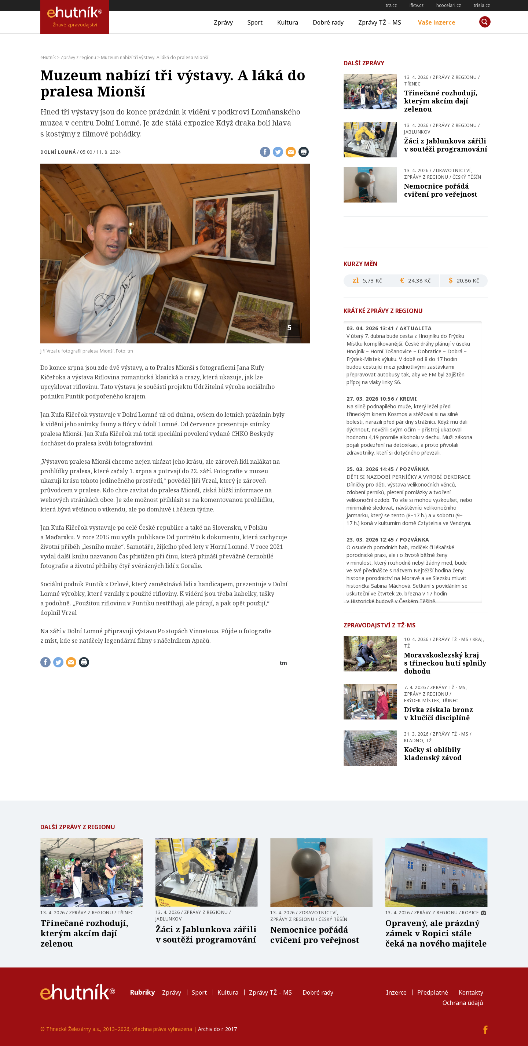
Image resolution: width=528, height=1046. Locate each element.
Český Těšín (466, 177)
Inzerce (396, 992)
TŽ (407, 646)
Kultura (287, 22)
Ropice (470, 913)
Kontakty (471, 992)
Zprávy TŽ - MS (450, 639)
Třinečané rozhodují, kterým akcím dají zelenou (440, 100)
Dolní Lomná (58, 152)
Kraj (478, 639)
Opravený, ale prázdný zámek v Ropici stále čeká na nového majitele (436, 933)
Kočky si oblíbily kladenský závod (433, 753)
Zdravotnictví (452, 170)
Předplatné (432, 992)
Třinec (412, 84)
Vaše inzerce (436, 22)
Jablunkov (417, 132)
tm (283, 662)
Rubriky (142, 992)
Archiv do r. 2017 (217, 1028)
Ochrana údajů (463, 1003)
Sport (255, 22)
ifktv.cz (416, 5)
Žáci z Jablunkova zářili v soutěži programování (445, 144)
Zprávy (223, 22)
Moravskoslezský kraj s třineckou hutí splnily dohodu (445, 662)
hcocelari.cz (448, 5)
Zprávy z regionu (455, 77)
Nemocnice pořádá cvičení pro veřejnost (440, 190)
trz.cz (391, 5)
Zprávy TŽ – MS (379, 22)
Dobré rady (328, 22)
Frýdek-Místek (421, 700)
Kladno (413, 740)
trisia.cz (482, 5)
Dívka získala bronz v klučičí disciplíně (438, 713)
